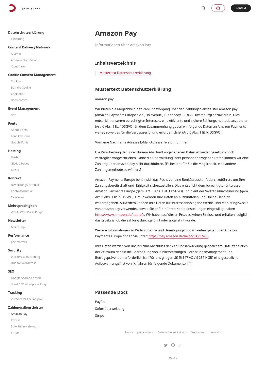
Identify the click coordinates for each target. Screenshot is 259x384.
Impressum (198, 332)
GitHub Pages (20, 163)
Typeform (17, 197)
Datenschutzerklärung (172, 332)
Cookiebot (17, 94)
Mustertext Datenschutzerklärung (125, 73)
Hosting (16, 157)
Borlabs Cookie (21, 87)
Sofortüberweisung (23, 326)
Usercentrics (19, 100)
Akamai (16, 54)
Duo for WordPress (23, 263)
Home (129, 332)
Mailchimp (18, 227)
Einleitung (17, 39)
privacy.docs (31, 8)
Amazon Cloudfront (24, 60)
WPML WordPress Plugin (27, 212)
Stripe (15, 333)
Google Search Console (26, 278)
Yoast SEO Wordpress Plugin (29, 284)
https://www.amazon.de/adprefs (119, 214)
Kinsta (15, 170)
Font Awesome (21, 136)
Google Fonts (20, 142)
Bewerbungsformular (25, 185)
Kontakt (241, 8)
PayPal (15, 320)
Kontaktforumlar (22, 191)
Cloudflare (18, 66)
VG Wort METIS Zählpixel (27, 299)
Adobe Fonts (19, 130)
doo (13, 115)
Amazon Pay (19, 314)
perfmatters (19, 242)
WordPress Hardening (25, 257)
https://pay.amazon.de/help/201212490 (178, 236)
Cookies (16, 81)
